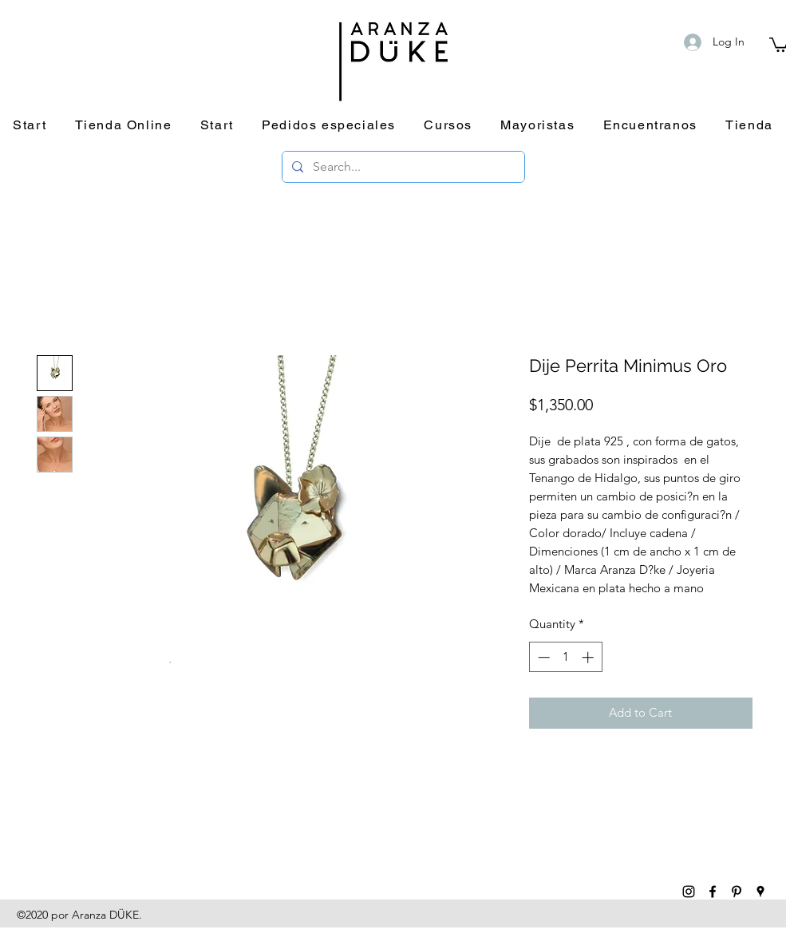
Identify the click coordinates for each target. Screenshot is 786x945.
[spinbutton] (565, 657)
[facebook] (713, 892)
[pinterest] (737, 892)
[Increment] (589, 657)
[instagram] (689, 892)
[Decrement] (542, 657)
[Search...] (402, 167)
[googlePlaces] (760, 892)
